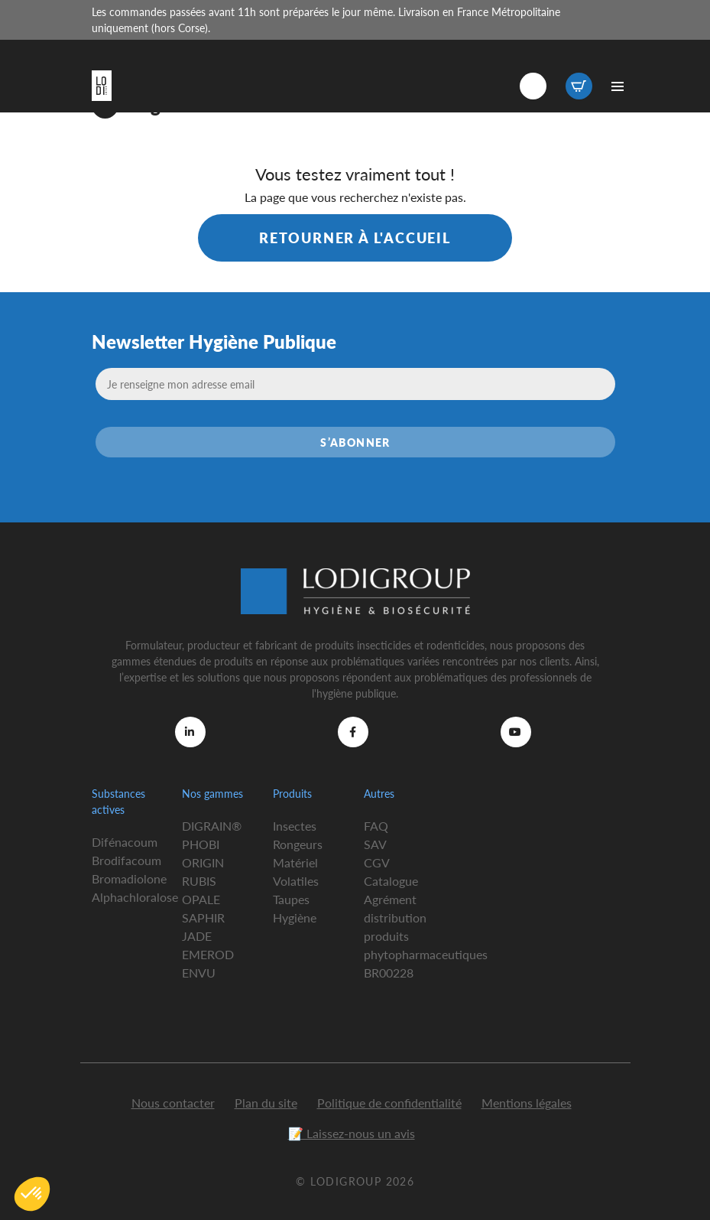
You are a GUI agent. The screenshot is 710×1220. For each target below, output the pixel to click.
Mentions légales (526, 1102)
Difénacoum (124, 842)
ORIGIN (203, 862)
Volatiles (296, 881)
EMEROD (208, 954)
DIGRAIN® (212, 825)
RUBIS (199, 881)
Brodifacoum (126, 860)
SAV (375, 844)
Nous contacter (173, 1102)
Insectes (294, 825)
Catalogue (391, 881)
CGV (377, 862)
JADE (197, 936)
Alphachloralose (135, 897)
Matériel (295, 862)
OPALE (201, 899)
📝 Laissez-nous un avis (351, 1133)
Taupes (291, 899)
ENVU (199, 972)
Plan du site (266, 1102)
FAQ (376, 825)
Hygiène (294, 917)
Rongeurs (298, 844)
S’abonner (355, 442)
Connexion (533, 86)
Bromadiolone (129, 878)
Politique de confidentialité (389, 1102)
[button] (32, 1194)
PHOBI (200, 844)
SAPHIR (203, 917)
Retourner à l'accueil (355, 237)
